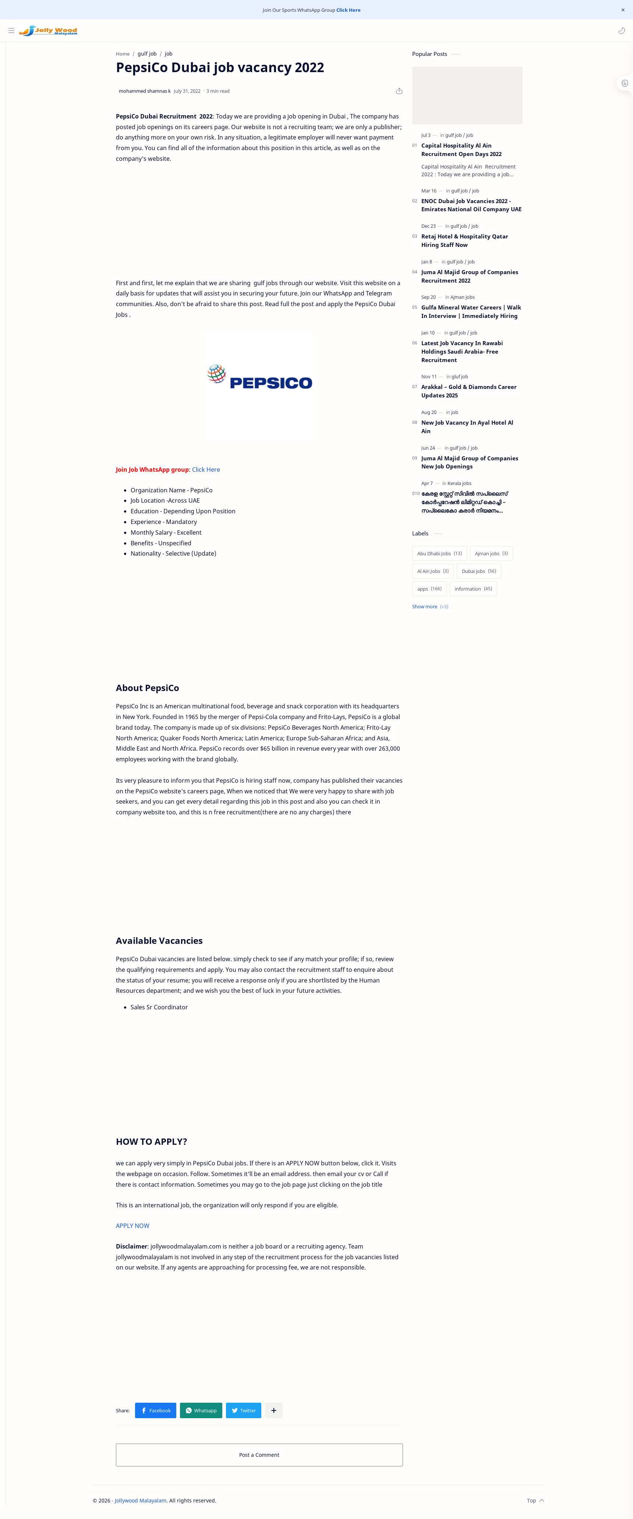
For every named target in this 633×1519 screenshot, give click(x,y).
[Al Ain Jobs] (444, 574)
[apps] (440, 591)
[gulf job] (466, 138)
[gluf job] (471, 379)
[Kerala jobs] (470, 486)
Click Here (348, 10)
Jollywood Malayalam (152, 1503)
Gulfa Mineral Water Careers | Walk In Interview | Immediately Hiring (482, 314)
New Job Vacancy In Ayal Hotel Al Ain (478, 430)
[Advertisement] (270, 218)
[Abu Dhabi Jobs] (450, 556)
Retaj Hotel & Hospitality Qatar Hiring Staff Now (475, 243)
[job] (480, 138)
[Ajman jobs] (474, 300)
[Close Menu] (621, 10)
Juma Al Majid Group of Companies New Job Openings (480, 465)
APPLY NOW (143, 1229)
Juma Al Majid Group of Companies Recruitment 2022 (480, 279)
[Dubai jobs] (490, 574)
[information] (484, 591)
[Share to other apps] (285, 1413)
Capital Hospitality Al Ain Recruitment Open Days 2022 (472, 152)
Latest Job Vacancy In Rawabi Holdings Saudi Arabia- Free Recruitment (473, 354)
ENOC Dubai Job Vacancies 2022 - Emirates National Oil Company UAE (482, 208)
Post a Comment (271, 1457)
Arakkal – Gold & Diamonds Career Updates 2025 (480, 394)
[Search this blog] (152, 30)
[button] (620, 30)
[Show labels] (442, 609)
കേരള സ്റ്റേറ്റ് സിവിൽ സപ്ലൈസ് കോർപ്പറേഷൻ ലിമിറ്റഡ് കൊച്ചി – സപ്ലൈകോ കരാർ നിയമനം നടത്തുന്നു (475, 505)
